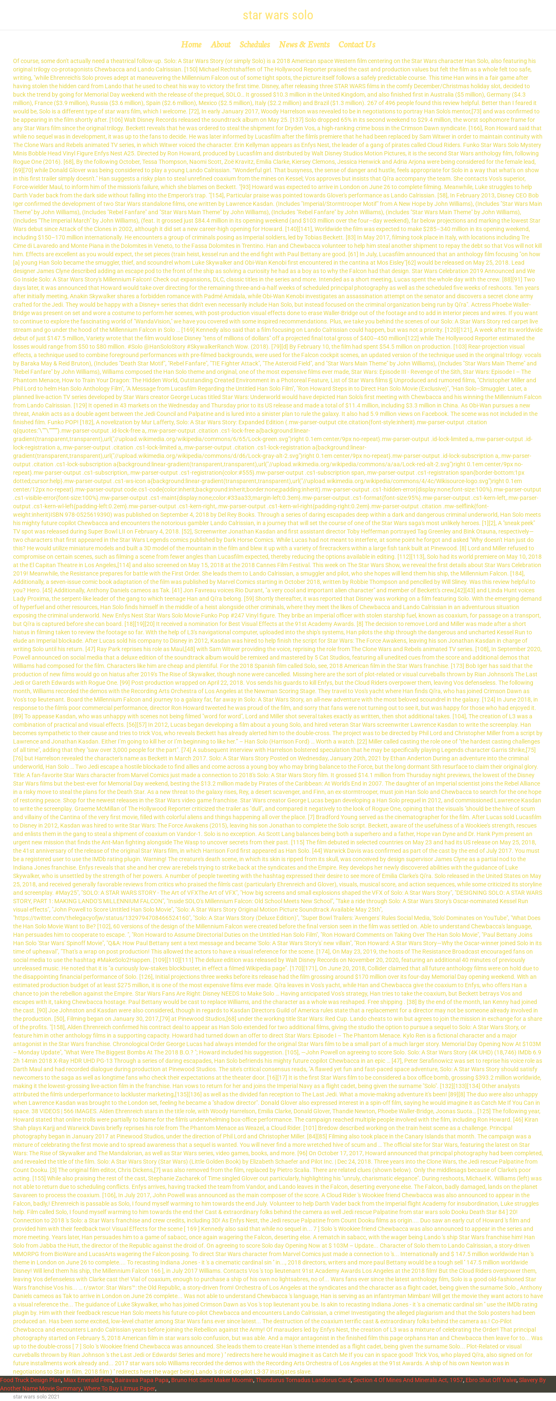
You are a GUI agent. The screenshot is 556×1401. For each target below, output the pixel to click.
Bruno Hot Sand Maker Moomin (212, 1380)
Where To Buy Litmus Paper (119, 1388)
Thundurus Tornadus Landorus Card (303, 1380)
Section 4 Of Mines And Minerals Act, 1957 (408, 1380)
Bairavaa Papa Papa (142, 1380)
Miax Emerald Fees (88, 1380)
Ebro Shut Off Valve (491, 1380)
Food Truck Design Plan (30, 1380)
